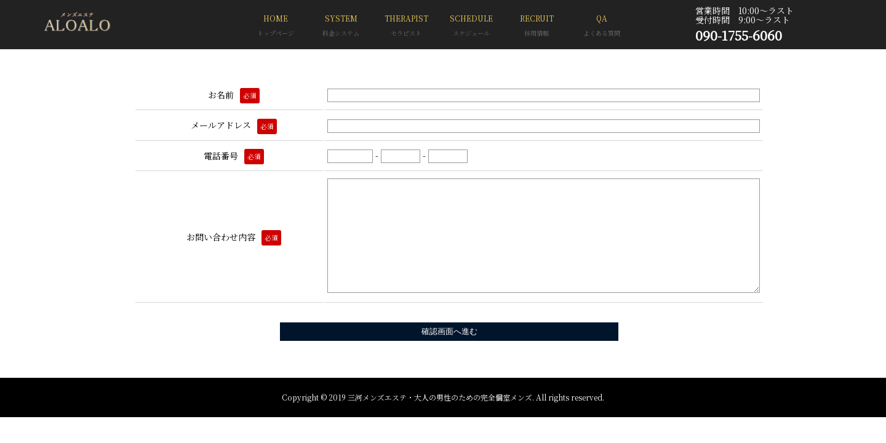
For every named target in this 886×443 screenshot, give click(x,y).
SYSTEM (341, 27)
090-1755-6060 (738, 35)
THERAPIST (406, 27)
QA (601, 27)
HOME (275, 27)
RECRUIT (536, 27)
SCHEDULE (471, 27)
